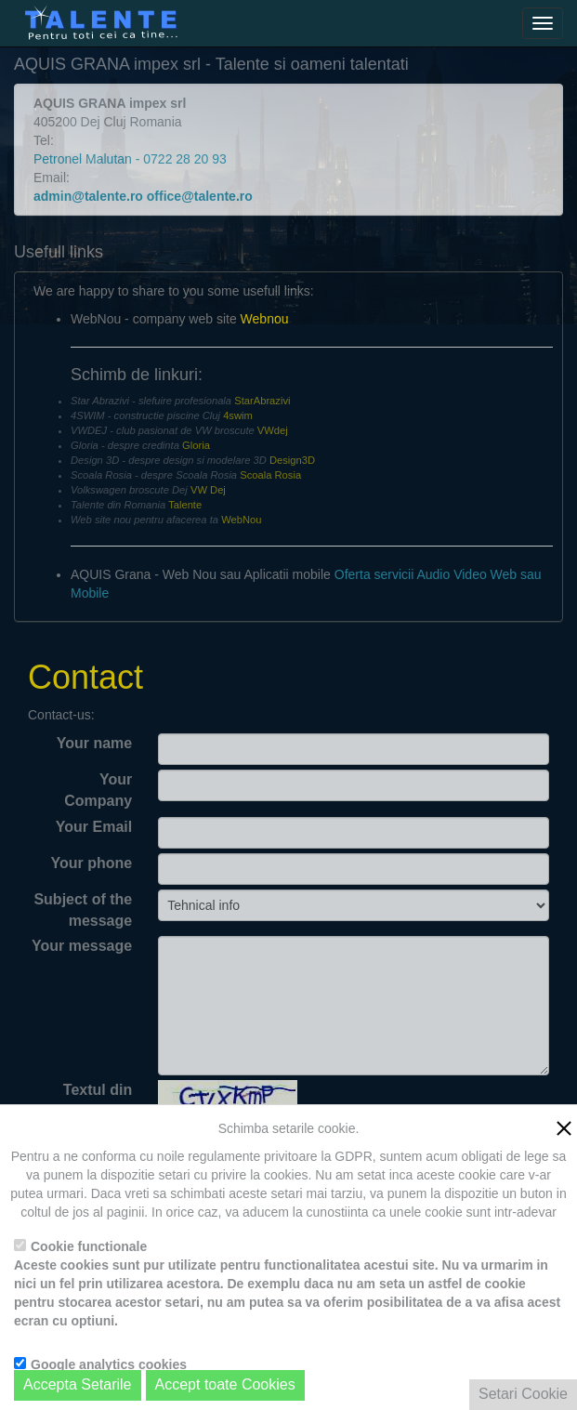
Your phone (91, 863)
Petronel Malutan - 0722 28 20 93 (130, 159)
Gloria (196, 445)
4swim (238, 415)
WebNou (241, 519)
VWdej (272, 430)
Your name (95, 743)
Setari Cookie (523, 1394)
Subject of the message (82, 910)
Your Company (98, 790)
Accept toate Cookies (225, 1384)
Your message (82, 946)
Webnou (265, 318)
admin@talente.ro (88, 196)
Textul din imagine (97, 1100)
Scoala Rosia (270, 475)
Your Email (94, 827)
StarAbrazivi (262, 400)
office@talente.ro (200, 196)
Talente (185, 504)
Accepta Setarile (77, 1384)
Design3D (292, 460)
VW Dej (208, 489)
